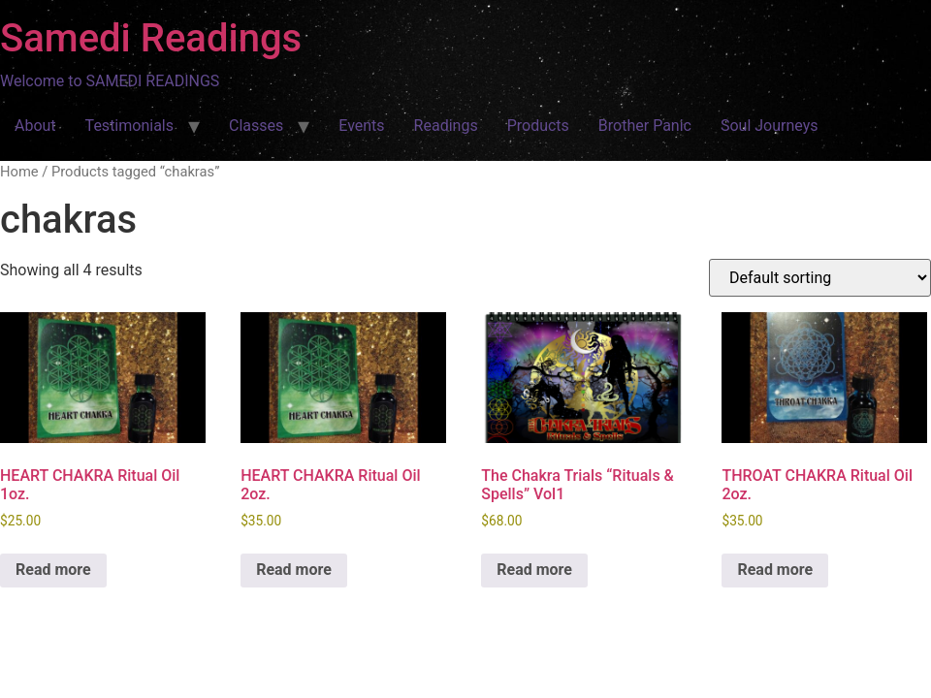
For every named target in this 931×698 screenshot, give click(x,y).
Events (361, 125)
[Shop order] (820, 278)
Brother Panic (644, 125)
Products (538, 125)
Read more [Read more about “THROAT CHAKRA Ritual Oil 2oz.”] (775, 569)
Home (19, 171)
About (35, 125)
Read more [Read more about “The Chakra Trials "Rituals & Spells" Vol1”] (534, 569)
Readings (446, 125)
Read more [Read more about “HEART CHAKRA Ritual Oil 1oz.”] (53, 569)
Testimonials (129, 125)
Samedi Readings (151, 38)
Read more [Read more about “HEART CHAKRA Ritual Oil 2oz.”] (294, 569)
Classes (256, 125)
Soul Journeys (770, 125)
